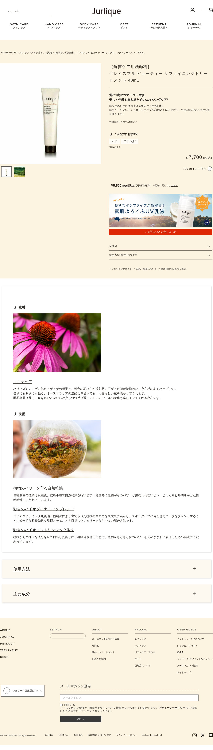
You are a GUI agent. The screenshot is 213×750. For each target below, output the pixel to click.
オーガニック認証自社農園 (105, 640)
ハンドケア (140, 647)
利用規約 (78, 737)
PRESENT (159, 26)
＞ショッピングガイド (120, 268)
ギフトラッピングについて (190, 640)
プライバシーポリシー (126, 737)
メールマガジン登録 (187, 667)
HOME (4, 52)
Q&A (180, 654)
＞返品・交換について (145, 268)
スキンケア (140, 640)
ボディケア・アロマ (145, 654)
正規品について (143, 667)
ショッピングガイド (187, 647)
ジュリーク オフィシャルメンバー (194, 660)
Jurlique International (152, 737)
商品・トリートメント (103, 654)
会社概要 (49, 737)
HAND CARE (54, 26)
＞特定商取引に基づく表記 (172, 268)
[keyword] (25, 12)
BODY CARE (89, 26)
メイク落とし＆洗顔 (41, 52)
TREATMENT (9, 652)
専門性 (95, 647)
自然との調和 (99, 660)
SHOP (4, 658)
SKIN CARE (19, 26)
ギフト (138, 660)
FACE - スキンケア (19, 52)
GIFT (124, 26)
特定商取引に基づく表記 (99, 737)
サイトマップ (184, 674)
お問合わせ (63, 737)
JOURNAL (194, 26)
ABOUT (5, 632)
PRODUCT (7, 645)
